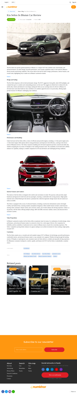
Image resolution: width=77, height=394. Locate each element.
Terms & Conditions (12, 373)
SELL (73, 7)
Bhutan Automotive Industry (45, 256)
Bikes (29, 368)
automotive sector (56, 253)
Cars (20, 366)
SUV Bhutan (27, 253)
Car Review (11, 19)
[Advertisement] (38, 320)
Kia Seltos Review (36, 253)
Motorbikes (22, 368)
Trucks (20, 371)
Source (8, 76)
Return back (11, 11)
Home (19, 11)
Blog (23, 11)
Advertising (10, 368)
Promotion (9, 376)
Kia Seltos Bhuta (46, 253)
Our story (9, 366)
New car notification (55, 375)
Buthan (55, 256)
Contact (9, 378)
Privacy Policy (10, 371)
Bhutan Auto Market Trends (30, 256)
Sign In (74, 2)
